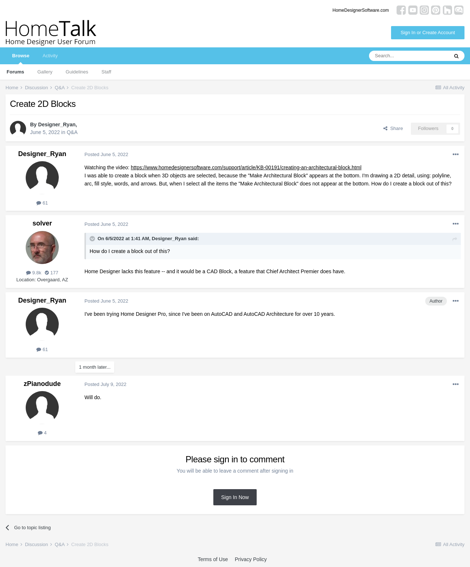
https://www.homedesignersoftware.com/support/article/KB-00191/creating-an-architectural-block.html (246, 167)
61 (42, 203)
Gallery (45, 72)
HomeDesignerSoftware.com (361, 10)
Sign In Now (235, 497)
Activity (50, 55)
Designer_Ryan (57, 124)
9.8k (33, 272)
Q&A (72, 132)
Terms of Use (213, 559)
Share (393, 128)
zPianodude (42, 383)
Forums (15, 72)
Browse (20, 58)
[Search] (408, 56)
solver (42, 223)
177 (51, 272)
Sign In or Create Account (428, 32)
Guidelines (77, 72)
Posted (106, 154)
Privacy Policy (251, 559)
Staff (106, 72)
